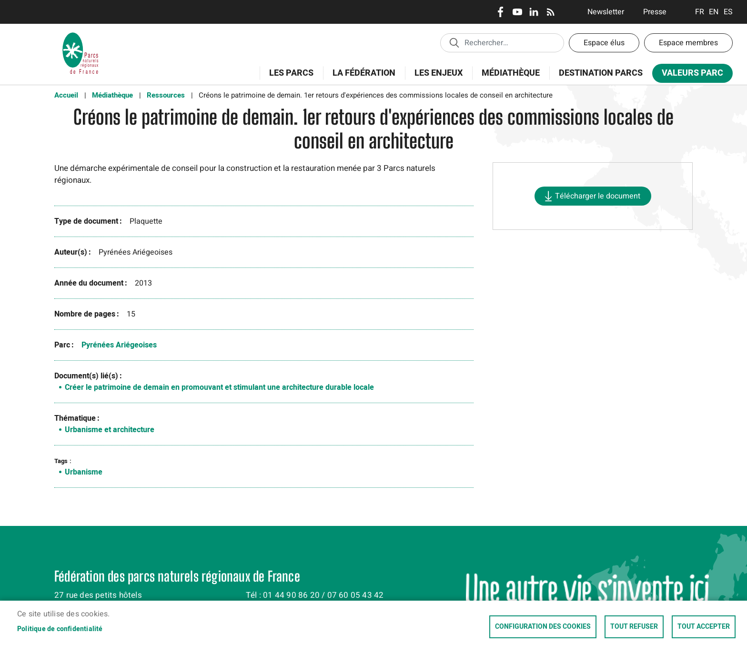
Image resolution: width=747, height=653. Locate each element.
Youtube (517, 12)
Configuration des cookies (543, 627)
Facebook (500, 12)
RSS (550, 12)
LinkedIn (533, 12)
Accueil (66, 95)
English (714, 12)
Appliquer (454, 42)
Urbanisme (83, 472)
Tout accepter (703, 627)
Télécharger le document (597, 196)
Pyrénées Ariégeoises (119, 345)
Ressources (166, 95)
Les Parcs (288, 78)
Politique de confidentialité (60, 629)
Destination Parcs (601, 73)
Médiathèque (511, 73)
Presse (654, 12)
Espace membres (688, 43)
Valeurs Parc (689, 75)
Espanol (728, 12)
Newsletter (605, 12)
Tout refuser (634, 627)
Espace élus (604, 43)
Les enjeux (435, 78)
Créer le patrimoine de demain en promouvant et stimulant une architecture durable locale (219, 387)
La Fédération (361, 78)
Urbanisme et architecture (109, 429)
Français (699, 12)
